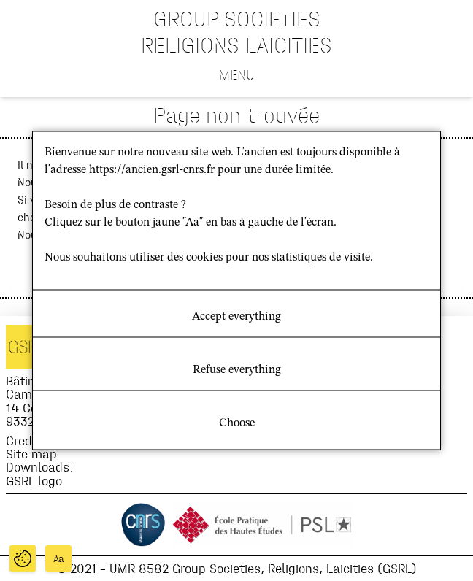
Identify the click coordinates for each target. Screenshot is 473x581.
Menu (237, 74)
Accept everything (236, 317)
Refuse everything (237, 370)
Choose (237, 423)
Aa (58, 558)
